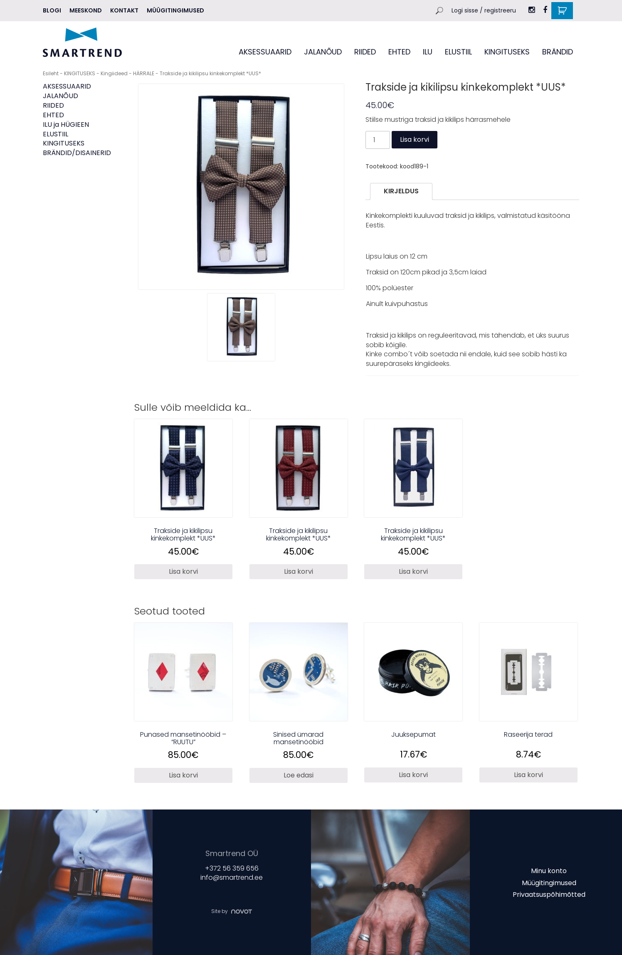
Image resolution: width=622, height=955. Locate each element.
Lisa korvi (414, 139)
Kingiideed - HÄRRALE (127, 73)
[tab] (401, 191)
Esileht (51, 73)
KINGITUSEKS (507, 52)
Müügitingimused (175, 10)
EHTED (399, 52)
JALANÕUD (323, 52)
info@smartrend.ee (231, 877)
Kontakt (124, 10)
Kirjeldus (401, 191)
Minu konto (549, 871)
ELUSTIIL (458, 52)
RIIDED (365, 52)
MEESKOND (85, 10)
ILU (427, 52)
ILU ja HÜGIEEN (66, 124)
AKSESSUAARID (265, 52)
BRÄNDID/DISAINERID (77, 153)
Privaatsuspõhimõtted (549, 894)
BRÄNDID (557, 52)
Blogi (52, 10)
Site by (231, 911)
